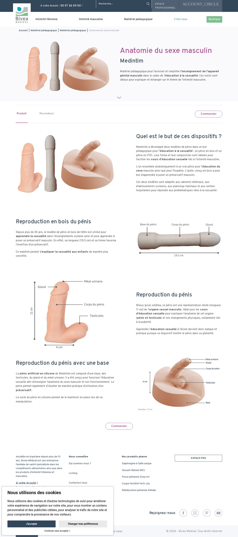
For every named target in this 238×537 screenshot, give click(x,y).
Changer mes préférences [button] (83, 523)
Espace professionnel (165, 5)
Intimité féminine (46, 19)
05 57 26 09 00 (70, 6)
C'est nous (180, 19)
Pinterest (206, 513)
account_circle (200, 4)
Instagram (195, 513)
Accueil (23, 30)
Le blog (73, 473)
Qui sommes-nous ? (80, 463)
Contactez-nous (78, 482)
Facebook (183, 513)
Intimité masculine (91, 19)
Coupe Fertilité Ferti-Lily (136, 483)
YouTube (218, 513)
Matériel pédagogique (138, 19)
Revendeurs (46, 113)
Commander (208, 114)
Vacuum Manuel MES (133, 470)
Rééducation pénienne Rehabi (139, 490)
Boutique (214, 19)
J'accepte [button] (31, 523)
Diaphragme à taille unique (137, 463)
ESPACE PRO (198, 458)
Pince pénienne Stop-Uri (135, 477)
